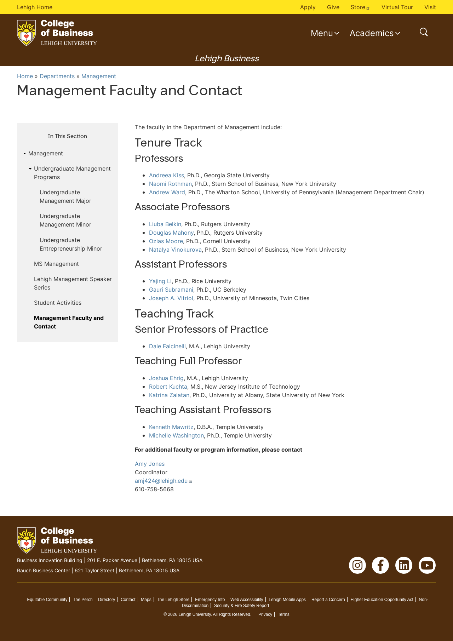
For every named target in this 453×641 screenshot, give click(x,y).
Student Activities (57, 303)
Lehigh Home (34, 7)
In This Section (67, 136)
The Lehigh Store (173, 599)
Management (98, 76)
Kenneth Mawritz (171, 427)
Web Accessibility (246, 599)
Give (333, 7)
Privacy (265, 614)
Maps (146, 599)
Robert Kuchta (168, 386)
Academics (372, 33)
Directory (106, 599)
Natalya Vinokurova (175, 249)
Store (360, 7)
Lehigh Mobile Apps (287, 599)
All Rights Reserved (231, 614)
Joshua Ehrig (166, 378)
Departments (57, 76)
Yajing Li (160, 281)
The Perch (82, 599)
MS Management (56, 264)
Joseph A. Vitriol (171, 298)
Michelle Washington (176, 435)
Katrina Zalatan (169, 395)
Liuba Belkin (165, 224)
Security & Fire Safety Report (241, 605)
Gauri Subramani (171, 289)
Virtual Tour (397, 7)
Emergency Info (210, 599)
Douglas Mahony (171, 232)
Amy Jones (150, 464)
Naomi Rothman (170, 184)
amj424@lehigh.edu (164, 481)
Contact (128, 599)
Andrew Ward (167, 192)
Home (25, 76)
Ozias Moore (166, 241)
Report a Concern (328, 599)
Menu (322, 33)
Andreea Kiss (166, 175)
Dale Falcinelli (167, 346)
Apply (308, 7)
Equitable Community (47, 599)
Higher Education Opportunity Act (381, 599)
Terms (283, 614)
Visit (430, 7)
